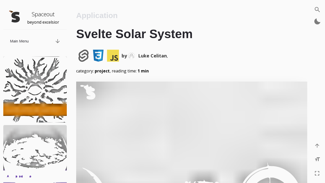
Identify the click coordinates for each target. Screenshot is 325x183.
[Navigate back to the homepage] (15, 16)
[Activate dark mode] (317, 21)
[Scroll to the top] (317, 146)
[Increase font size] (318, 159)
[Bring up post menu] (57, 41)
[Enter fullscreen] (317, 173)
